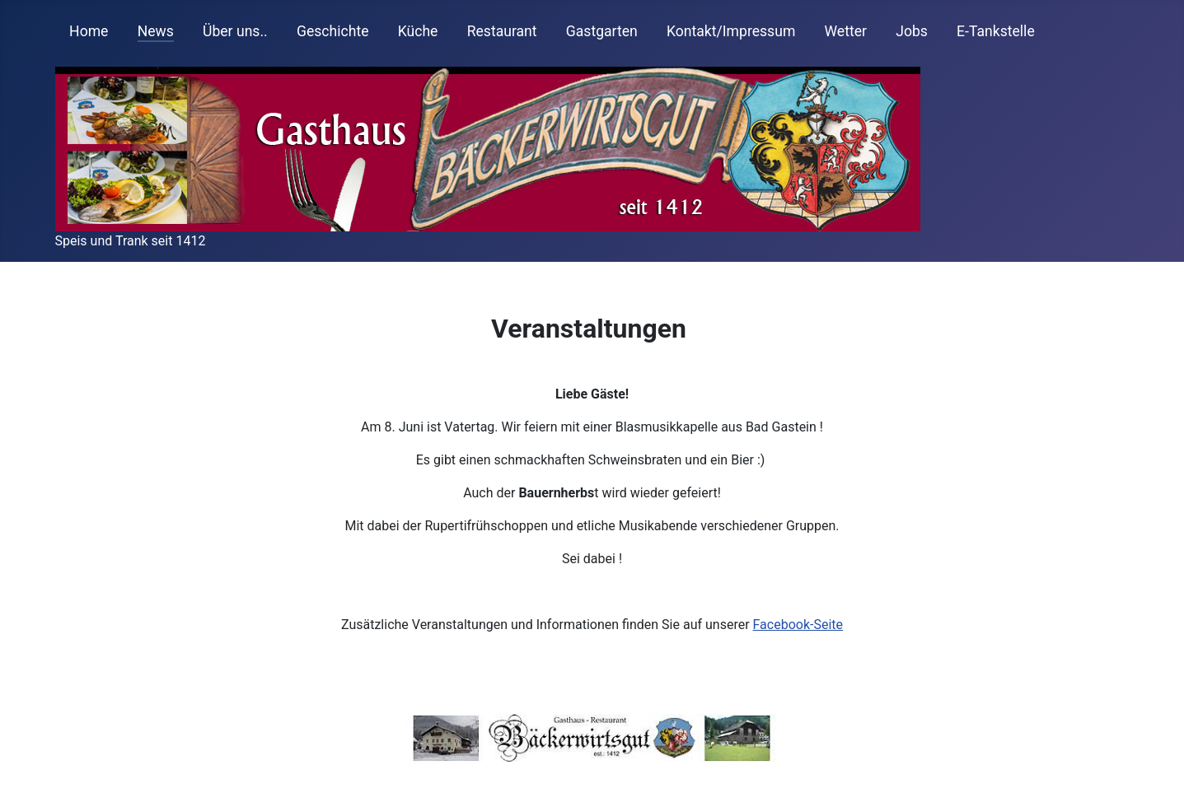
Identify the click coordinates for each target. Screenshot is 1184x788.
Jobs (912, 31)
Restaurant (502, 31)
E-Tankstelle (996, 31)
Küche (418, 31)
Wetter (846, 31)
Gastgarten (602, 31)
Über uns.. (235, 31)
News (156, 31)
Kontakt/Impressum (731, 31)
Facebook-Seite (798, 624)
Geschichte (333, 31)
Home (88, 31)
